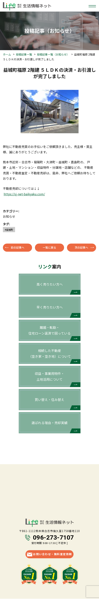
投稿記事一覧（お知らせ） (53, 54)
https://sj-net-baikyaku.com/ (24, 194)
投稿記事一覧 (24, 54)
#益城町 (9, 229)
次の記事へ (81, 247)
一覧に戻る (49, 247)
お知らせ (9, 216)
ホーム (7, 54)
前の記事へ (17, 247)
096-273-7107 (53, 538)
